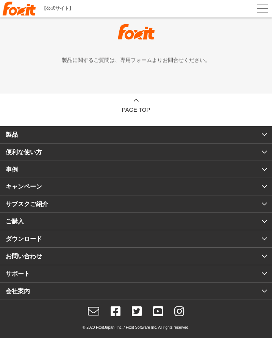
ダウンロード (24, 239)
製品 (12, 134)
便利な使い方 (24, 152)
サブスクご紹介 (27, 204)
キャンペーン (24, 186)
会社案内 (18, 291)
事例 (12, 169)
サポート (18, 273)
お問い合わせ (24, 256)
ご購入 (15, 221)
